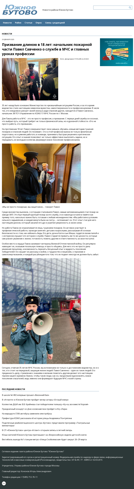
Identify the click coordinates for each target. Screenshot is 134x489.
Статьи (28, 22)
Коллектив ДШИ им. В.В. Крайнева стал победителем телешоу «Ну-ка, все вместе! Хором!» (45, 404)
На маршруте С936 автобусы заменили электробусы (27, 413)
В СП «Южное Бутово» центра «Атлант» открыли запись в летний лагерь (37, 430)
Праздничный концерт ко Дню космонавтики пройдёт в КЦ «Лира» (34, 409)
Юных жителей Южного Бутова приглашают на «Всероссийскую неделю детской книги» (44, 435)
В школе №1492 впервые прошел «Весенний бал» (25, 395)
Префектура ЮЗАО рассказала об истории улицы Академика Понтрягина (37, 418)
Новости (7, 22)
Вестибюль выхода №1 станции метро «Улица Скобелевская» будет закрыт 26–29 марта (44, 439)
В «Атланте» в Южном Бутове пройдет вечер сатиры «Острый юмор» (35, 399)
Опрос (39, 22)
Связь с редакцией (55, 22)
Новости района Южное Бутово (57, 10)
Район (18, 22)
